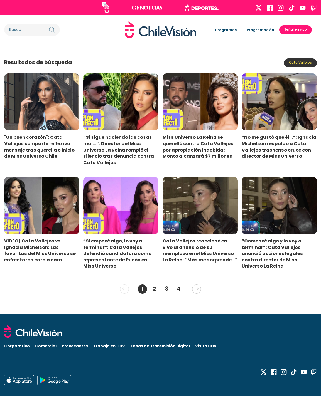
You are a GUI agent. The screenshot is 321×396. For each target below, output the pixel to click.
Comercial (46, 346)
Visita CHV (206, 346)
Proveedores (75, 346)
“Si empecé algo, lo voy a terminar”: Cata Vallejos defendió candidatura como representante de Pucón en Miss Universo (117, 253)
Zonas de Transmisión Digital (160, 346)
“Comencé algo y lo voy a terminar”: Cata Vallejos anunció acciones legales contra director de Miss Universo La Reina (272, 253)
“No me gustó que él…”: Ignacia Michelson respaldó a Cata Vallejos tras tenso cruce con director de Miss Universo (279, 146)
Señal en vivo (295, 29)
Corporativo (17, 346)
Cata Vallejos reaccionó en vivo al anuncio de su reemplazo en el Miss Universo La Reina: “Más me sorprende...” (200, 250)
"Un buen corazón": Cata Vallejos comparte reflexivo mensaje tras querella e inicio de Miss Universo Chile (39, 146)
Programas (226, 30)
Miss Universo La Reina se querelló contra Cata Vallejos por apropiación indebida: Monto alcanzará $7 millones (198, 146)
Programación (260, 30)
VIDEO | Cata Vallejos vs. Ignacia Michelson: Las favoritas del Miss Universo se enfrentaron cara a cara (40, 250)
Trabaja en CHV (109, 346)
